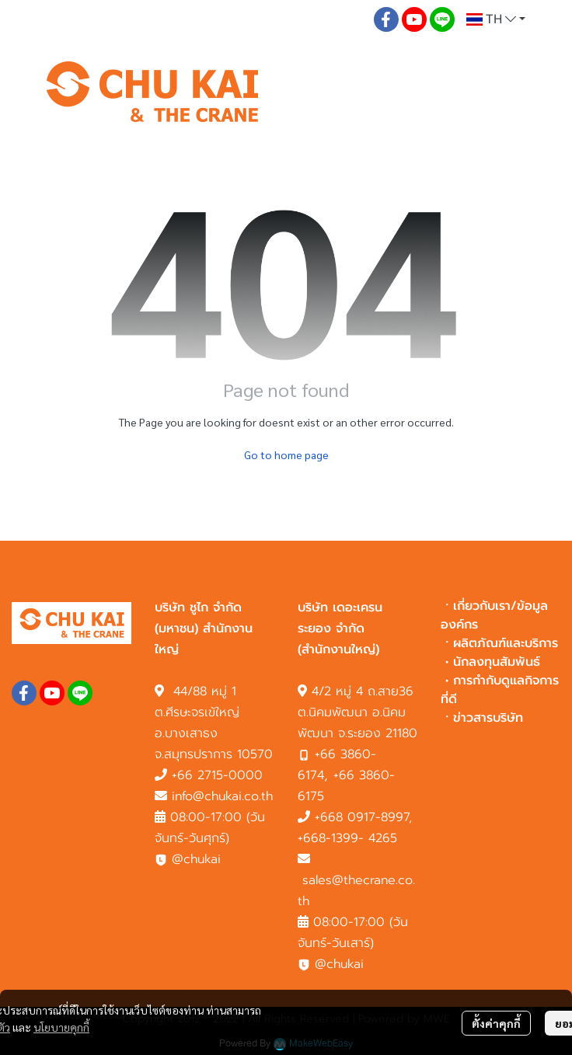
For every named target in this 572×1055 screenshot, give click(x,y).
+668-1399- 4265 (347, 838)
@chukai (188, 859)
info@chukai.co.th (222, 796)
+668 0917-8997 (362, 817)
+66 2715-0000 (217, 775)
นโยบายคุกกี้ (61, 1027)
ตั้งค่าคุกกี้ (496, 1023)
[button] (495, 19)
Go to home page (286, 454)
